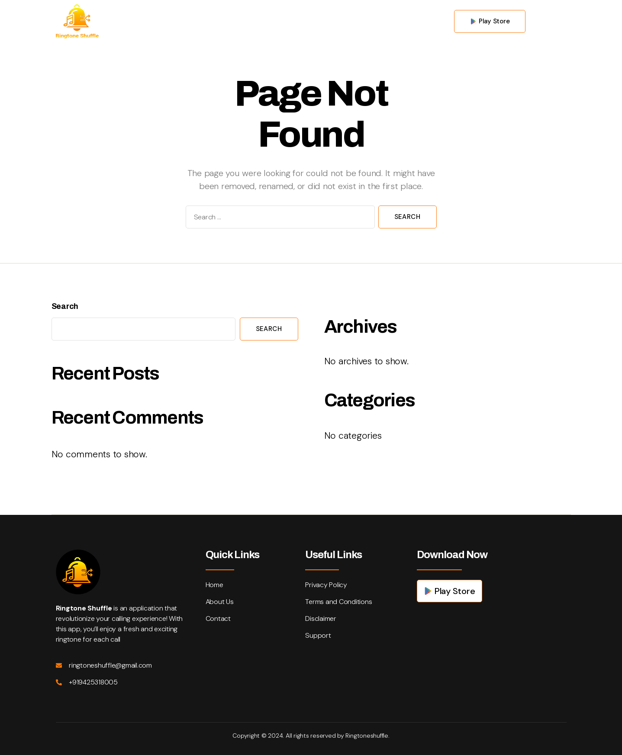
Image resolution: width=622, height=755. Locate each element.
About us (277, 21)
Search (65, 306)
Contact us (330, 21)
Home (232, 21)
